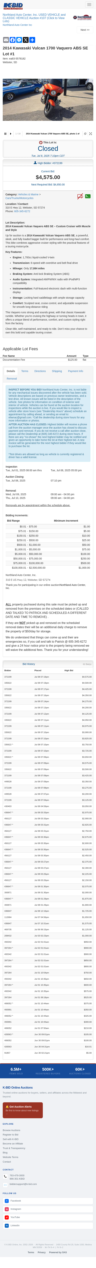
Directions (40, 371)
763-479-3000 (17, 1175)
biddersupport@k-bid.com (23, 1184)
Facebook (13, 1201)
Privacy (42, 1252)
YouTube (12, 1217)
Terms (24, 371)
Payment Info (75, 371)
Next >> (85, 29)
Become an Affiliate (13, 1143)
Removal (12, 378)
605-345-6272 (22, 211)
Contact (7, 1161)
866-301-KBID (17, 1178)
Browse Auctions (11, 1130)
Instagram (13, 1209)
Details (11, 371)
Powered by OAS (58, 1252)
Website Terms (10, 1157)
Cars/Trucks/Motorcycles (19, 198)
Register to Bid (10, 1134)
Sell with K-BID (11, 1139)
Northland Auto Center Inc (17, 24)
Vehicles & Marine (28, 194)
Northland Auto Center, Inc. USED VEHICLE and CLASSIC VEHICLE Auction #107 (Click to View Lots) (34, 18)
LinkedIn (12, 1226)
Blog (5, 1152)
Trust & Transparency (14, 1148)
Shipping (57, 371)
